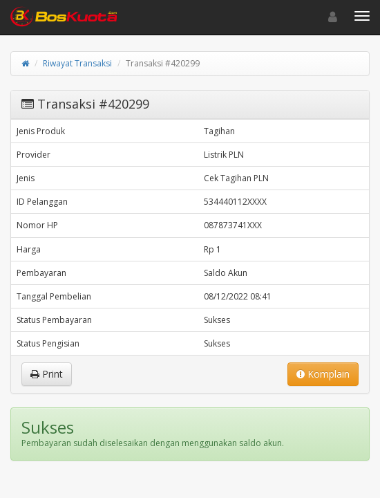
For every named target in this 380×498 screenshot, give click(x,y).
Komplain (323, 373)
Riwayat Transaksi (77, 63)
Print (46, 373)
